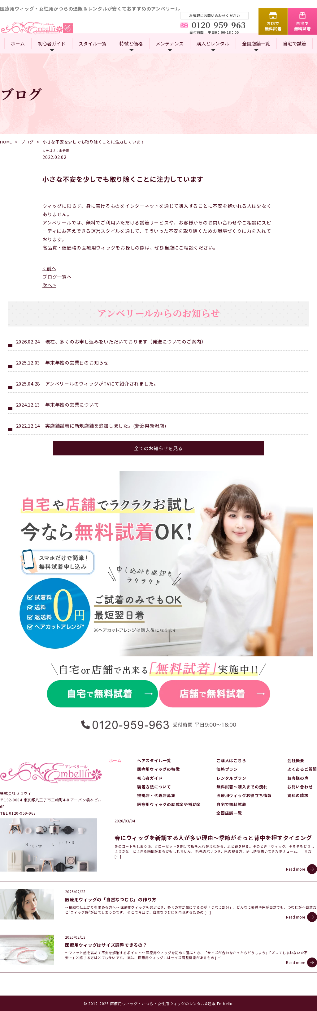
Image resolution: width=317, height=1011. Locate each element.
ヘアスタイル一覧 (154, 760)
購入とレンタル (213, 43)
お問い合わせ (300, 787)
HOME (6, 142)
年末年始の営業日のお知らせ (77, 362)
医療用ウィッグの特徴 (158, 769)
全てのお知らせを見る (158, 448)
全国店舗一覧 (256, 43)
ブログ (27, 142)
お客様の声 (298, 778)
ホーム (18, 43)
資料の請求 (298, 795)
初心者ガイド (52, 43)
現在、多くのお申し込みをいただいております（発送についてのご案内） (125, 341)
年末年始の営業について (72, 404)
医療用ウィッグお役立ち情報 (244, 795)
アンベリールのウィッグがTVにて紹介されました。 (101, 383)
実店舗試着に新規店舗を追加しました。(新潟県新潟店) (105, 425)
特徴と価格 (131, 43)
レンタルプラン (231, 778)
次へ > (49, 285)
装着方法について (154, 787)
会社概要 (295, 760)
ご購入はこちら (231, 760)
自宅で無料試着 (302, 26)
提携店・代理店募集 (156, 795)
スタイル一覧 (92, 43)
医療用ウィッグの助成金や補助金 (169, 804)
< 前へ (49, 268)
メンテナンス (170, 43)
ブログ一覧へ (57, 276)
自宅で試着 (294, 43)
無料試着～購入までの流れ (241, 787)
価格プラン (227, 769)
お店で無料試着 (273, 26)
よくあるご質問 (302, 769)
